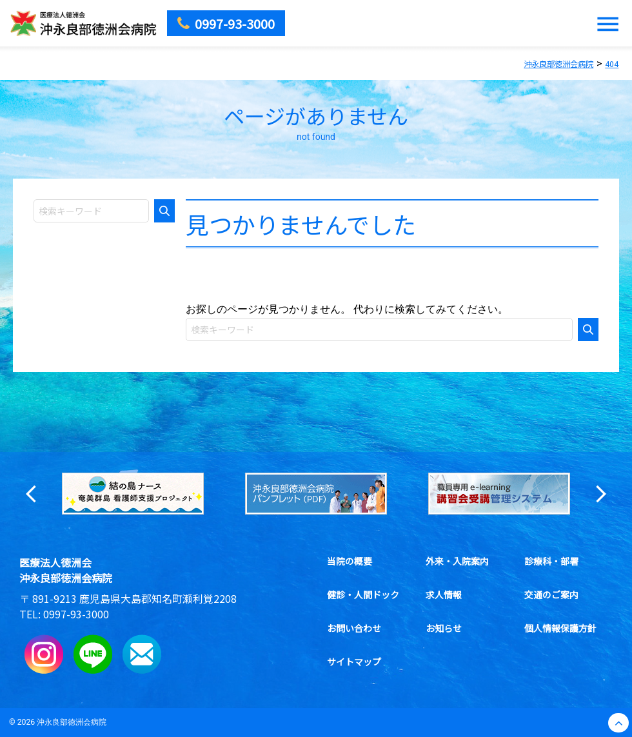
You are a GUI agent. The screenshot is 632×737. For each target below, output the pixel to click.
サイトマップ (353, 661)
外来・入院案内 (456, 561)
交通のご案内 (551, 594)
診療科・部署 (551, 561)
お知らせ (443, 628)
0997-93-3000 (76, 614)
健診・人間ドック (362, 594)
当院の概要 (348, 561)
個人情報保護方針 (560, 628)
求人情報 (443, 594)
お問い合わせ (353, 628)
